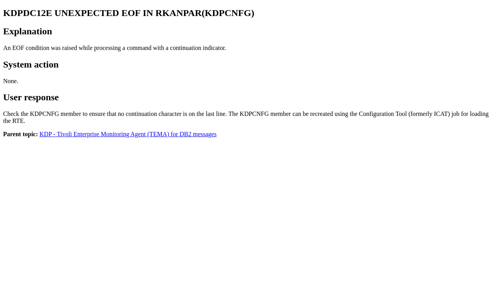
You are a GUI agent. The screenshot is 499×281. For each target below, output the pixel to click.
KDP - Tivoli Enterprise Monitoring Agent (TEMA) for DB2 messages (127, 134)
